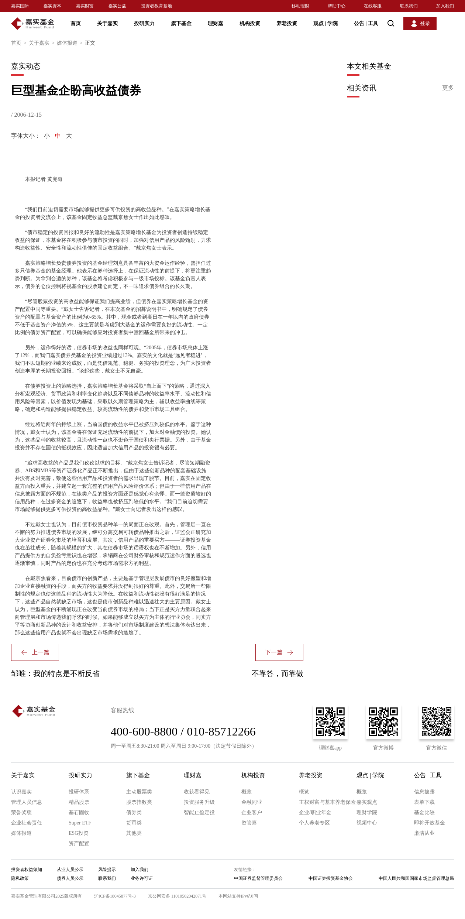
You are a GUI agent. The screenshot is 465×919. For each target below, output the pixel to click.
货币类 (134, 823)
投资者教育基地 (156, 5)
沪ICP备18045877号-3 (115, 896)
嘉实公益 (117, 5)
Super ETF (80, 823)
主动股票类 (139, 792)
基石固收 (79, 812)
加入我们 (445, 5)
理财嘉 (215, 23)
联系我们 (409, 5)
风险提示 (107, 869)
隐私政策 (20, 878)
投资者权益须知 (26, 869)
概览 (246, 792)
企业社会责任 (26, 823)
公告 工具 (366, 23)
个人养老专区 (314, 823)
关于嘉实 (107, 23)
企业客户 (251, 812)
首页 (75, 23)
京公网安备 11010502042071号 (177, 896)
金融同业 (251, 802)
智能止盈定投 (199, 812)
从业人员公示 (70, 869)
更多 (448, 88)
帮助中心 (336, 5)
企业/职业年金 (315, 812)
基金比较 (424, 812)
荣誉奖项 (21, 812)
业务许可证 (142, 878)
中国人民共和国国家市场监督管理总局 (416, 878)
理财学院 (366, 812)
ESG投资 (79, 833)
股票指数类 (139, 802)
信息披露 (424, 792)
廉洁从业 (424, 833)
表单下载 (424, 802)
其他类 (134, 833)
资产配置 (79, 843)
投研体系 (79, 792)
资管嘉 (249, 823)
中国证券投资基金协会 (331, 878)
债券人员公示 (70, 878)
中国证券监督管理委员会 (258, 878)
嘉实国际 (20, 5)
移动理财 (300, 5)
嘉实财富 (85, 5)
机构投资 (250, 23)
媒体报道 (71, 43)
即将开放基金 (429, 823)
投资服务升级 (199, 802)
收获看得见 (197, 792)
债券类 (134, 812)
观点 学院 (325, 23)
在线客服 (373, 5)
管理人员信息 (26, 802)
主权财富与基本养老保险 (327, 802)
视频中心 (366, 823)
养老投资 (286, 23)
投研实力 (144, 23)
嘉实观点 (366, 802)
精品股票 (79, 802)
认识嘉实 (21, 792)
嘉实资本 (52, 5)
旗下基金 (181, 23)
